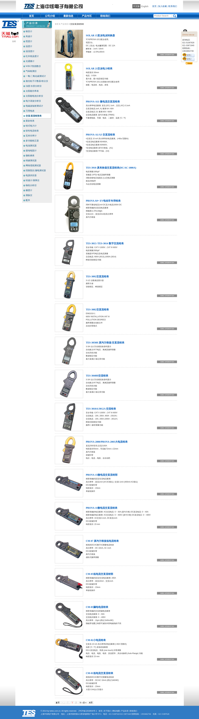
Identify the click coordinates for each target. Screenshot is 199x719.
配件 (28, 200)
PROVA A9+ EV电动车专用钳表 (103, 200)
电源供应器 (31, 175)
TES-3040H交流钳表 (97, 375)
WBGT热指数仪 (33, 66)
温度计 (29, 46)
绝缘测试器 (31, 160)
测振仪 (29, 195)
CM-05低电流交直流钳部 (99, 574)
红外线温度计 (32, 56)
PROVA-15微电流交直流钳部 (101, 474)
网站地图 (116, 711)
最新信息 (68, 16)
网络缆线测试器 (33, 165)
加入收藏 (162, 6)
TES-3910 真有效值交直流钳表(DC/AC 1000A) (111, 167)
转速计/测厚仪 (32, 180)
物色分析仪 (31, 185)
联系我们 (172, 6)
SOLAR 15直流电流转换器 (100, 35)
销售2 (189, 59)
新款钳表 (30, 121)
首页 (154, 6)
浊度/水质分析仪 (34, 86)
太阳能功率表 (32, 91)
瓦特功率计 (31, 136)
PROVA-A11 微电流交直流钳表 (103, 101)
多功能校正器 (32, 141)
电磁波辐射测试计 (34, 106)
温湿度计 (30, 51)
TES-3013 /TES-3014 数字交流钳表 (105, 243)
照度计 (29, 41)
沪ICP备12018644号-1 (87, 711)
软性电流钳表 (32, 131)
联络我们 (105, 16)
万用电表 (30, 111)
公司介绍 (50, 16)
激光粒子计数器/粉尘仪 (37, 81)
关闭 (14, 41)
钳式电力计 (31, 126)
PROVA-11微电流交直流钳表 (101, 508)
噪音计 (29, 31)
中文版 (136, 6)
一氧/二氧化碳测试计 (36, 76)
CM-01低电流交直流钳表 (99, 673)
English (144, 6)
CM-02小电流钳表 (96, 640)
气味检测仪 (31, 71)
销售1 (189, 55)
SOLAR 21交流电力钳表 (99, 68)
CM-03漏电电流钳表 (97, 607)
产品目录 (124, 711)
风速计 (29, 36)
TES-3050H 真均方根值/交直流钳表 (105, 342)
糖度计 (29, 190)
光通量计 (30, 61)
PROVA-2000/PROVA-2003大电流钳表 (107, 441)
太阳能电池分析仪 (34, 96)
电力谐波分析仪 (33, 101)
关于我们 (107, 711)
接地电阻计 (31, 150)
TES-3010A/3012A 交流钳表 (101, 408)
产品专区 (87, 16)
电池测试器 (31, 145)
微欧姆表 (30, 155)
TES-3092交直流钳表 (97, 276)
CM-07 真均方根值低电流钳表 (102, 541)
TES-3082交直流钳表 (97, 309)
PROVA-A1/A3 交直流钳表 (100, 134)
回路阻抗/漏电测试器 (36, 170)
